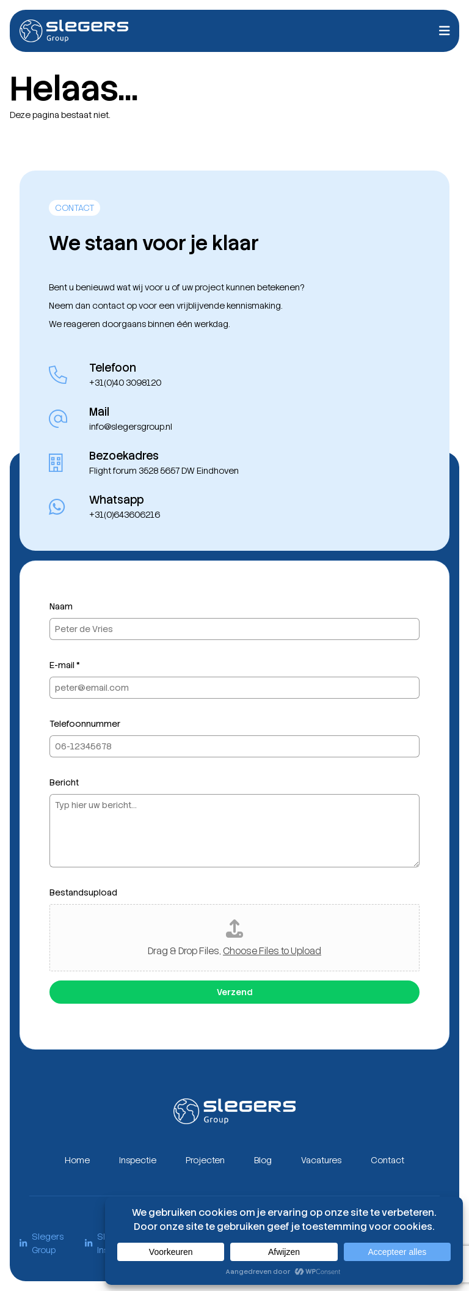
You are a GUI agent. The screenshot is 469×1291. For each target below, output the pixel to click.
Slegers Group (42, 1243)
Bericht (64, 782)
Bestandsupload (83, 892)
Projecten (205, 1160)
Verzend (234, 992)
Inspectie (137, 1160)
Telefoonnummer (84, 723)
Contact (387, 1160)
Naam (61, 606)
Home (77, 1160)
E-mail (64, 665)
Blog (263, 1160)
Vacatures (321, 1160)
